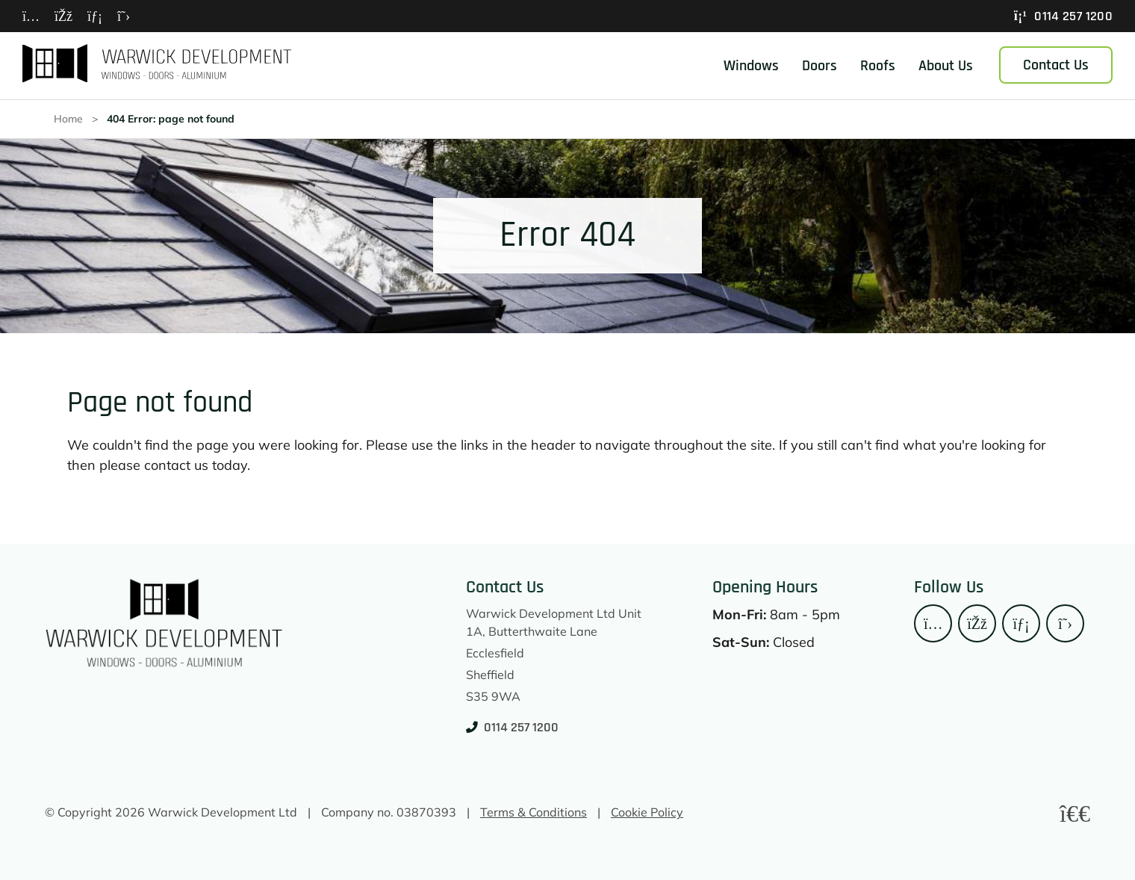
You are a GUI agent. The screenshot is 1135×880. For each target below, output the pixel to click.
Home (74, 119)
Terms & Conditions (533, 811)
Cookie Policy (647, 811)
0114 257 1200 (1063, 16)
